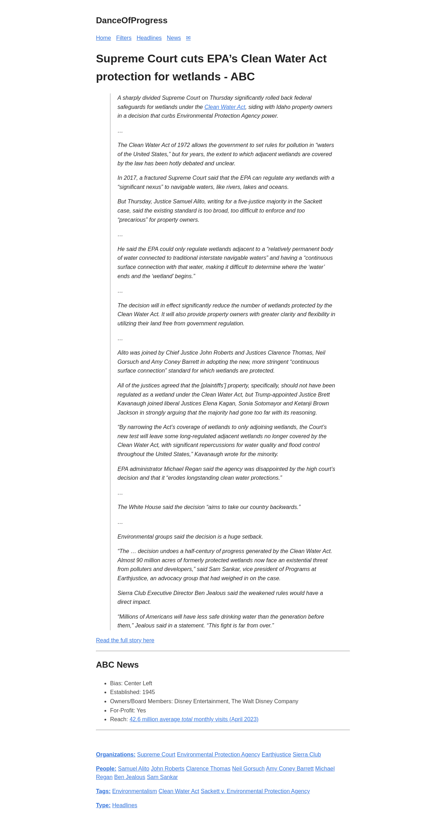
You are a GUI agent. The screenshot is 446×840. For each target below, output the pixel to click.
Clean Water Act (224, 107)
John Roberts (168, 769)
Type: (103, 805)
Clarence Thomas (208, 769)
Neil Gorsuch (248, 769)
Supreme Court (156, 755)
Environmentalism (134, 791)
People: (106, 769)
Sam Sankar (162, 777)
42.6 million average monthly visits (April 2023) (194, 719)
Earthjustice (276, 755)
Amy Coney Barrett (290, 769)
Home (103, 38)
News (174, 38)
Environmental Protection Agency (218, 755)
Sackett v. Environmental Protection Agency (255, 791)
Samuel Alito (133, 769)
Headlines (149, 38)
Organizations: (115, 755)
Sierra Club (307, 755)
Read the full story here (125, 640)
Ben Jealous (129, 777)
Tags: (103, 791)
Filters (124, 38)
